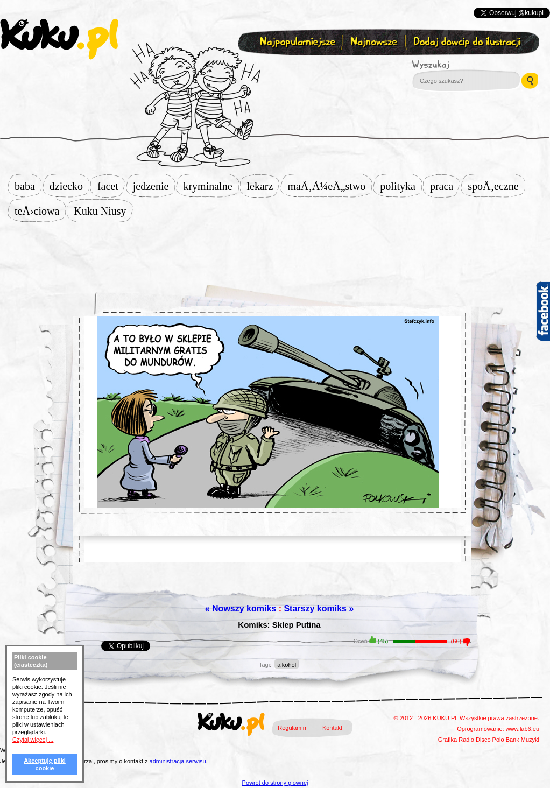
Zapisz (272, 68)
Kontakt (332, 727)
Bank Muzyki (522, 739)
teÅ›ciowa (40, 211)
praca (444, 186)
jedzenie (154, 186)
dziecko (69, 186)
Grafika (447, 739)
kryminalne (210, 186)
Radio (466, 739)
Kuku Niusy (103, 211)
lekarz (263, 186)
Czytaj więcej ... (32, 739)
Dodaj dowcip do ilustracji (468, 42)
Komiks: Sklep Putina (279, 624)
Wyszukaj (460, 64)
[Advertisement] (275, 249)
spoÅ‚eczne (496, 186)
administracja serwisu (178, 761)
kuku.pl (59, 39)
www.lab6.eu (522, 729)
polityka (400, 186)
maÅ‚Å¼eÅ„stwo (329, 186)
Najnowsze (374, 42)
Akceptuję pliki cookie (45, 764)
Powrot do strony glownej (275, 782)
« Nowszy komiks (241, 608)
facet (111, 186)
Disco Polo (490, 739)
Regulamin (292, 727)
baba (28, 186)
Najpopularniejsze (296, 42)
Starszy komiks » (319, 608)
